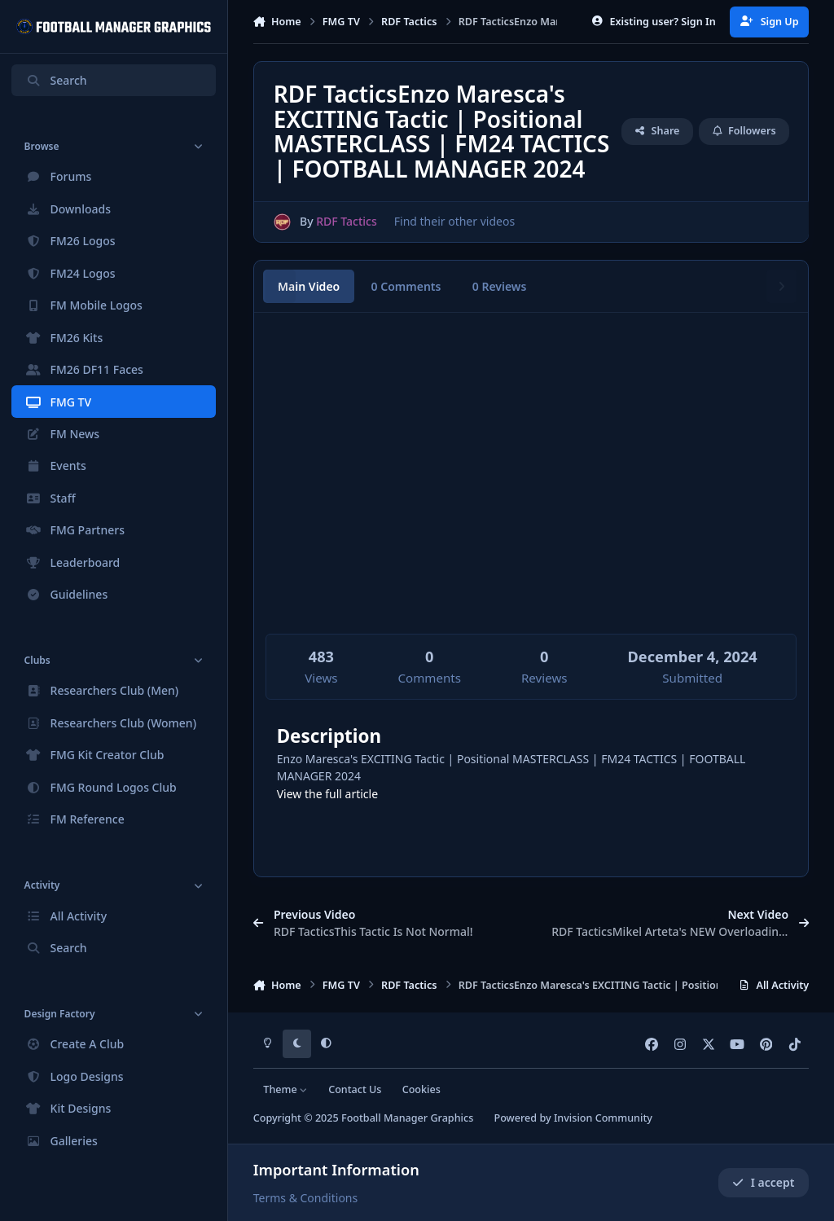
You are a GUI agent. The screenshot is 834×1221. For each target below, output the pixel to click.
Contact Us (354, 1089)
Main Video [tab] (309, 286)
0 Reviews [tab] (499, 286)
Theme (285, 1089)
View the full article (327, 794)
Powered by (573, 1118)
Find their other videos (453, 221)
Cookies (421, 1089)
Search (56, 80)
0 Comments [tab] (406, 286)
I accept (763, 1182)
